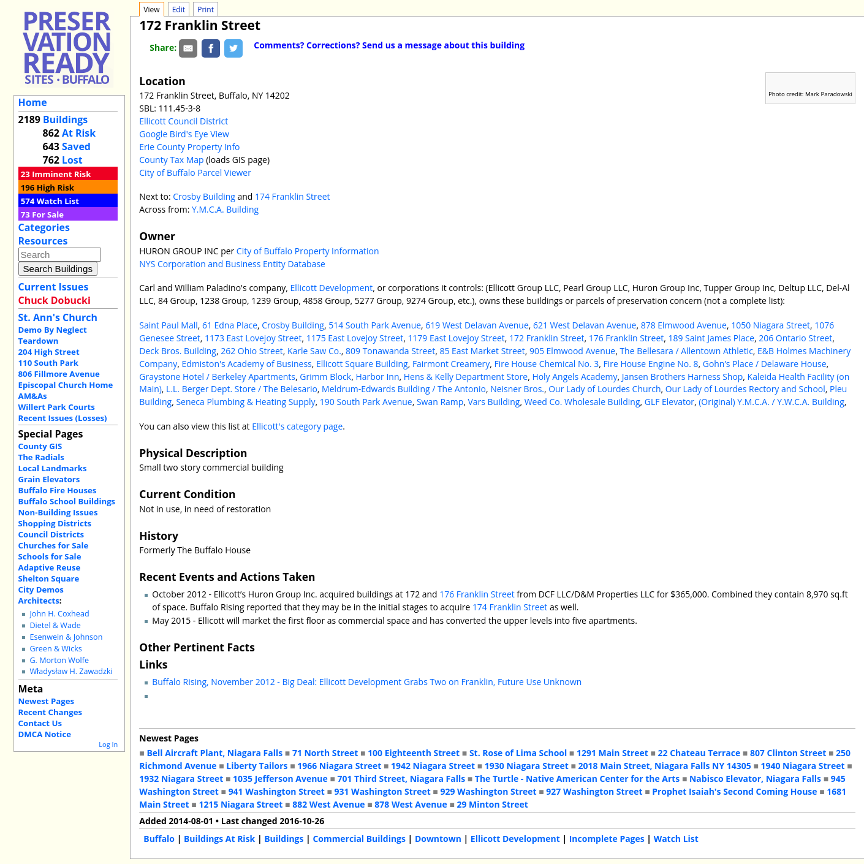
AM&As (32, 395)
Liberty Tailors (256, 765)
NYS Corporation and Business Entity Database (232, 264)
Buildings (65, 119)
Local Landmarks (52, 468)
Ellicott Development (331, 288)
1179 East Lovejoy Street (455, 338)
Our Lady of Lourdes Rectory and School (745, 389)
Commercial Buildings (359, 838)
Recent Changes (50, 712)
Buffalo (159, 838)
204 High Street (49, 351)
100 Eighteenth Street (414, 753)
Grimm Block (325, 376)
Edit (178, 9)
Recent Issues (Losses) (62, 417)
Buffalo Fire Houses (57, 490)
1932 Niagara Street (181, 778)
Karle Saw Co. (314, 351)
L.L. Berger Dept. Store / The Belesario (241, 389)
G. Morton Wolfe (59, 660)
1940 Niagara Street (802, 765)
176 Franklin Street (626, 338)
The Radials (41, 457)
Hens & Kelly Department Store (466, 376)
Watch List (58, 201)
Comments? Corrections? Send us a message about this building (389, 45)
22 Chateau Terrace (699, 753)
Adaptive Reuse (49, 567)
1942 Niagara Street (433, 765)
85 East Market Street (482, 351)
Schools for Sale (49, 556)
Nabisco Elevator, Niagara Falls (755, 778)
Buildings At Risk (219, 838)
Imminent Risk (61, 174)
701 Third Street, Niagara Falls (402, 778)
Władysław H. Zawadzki (70, 671)
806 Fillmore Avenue (59, 373)
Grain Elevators (49, 479)
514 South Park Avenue (374, 325)
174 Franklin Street (292, 196)
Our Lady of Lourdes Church (604, 389)
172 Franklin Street (546, 338)
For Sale (48, 214)
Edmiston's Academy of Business (247, 363)
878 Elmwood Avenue (684, 325)
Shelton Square (49, 578)
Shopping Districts (55, 523)
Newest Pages (46, 701)
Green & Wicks (55, 648)
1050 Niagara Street (770, 325)
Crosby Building (204, 196)
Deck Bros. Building (177, 351)
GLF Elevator (669, 401)
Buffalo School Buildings (67, 501)
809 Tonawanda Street (390, 351)
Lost (72, 160)
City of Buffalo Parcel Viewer (195, 172)
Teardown (38, 340)
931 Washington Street (383, 791)
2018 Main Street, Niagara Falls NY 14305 (664, 765)
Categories (44, 227)
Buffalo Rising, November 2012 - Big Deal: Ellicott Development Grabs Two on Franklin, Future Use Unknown (367, 682)
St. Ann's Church (57, 317)
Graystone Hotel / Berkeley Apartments (217, 376)
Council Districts (51, 534)
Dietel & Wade (54, 625)
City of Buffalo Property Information (308, 251)
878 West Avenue (410, 804)
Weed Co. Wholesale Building (582, 401)
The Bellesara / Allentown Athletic (686, 351)
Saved (76, 146)
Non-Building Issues (58, 512)
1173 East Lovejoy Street (253, 338)
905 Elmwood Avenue (572, 351)
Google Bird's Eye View (184, 134)
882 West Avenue (328, 804)
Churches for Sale (53, 545)
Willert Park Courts (56, 406)
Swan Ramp (440, 401)
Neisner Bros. (517, 389)
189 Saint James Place (711, 338)
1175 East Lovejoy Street (354, 338)
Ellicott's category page (297, 426)
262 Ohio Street (252, 351)
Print (205, 9)
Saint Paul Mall (168, 325)
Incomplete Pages (607, 838)
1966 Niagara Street (339, 765)
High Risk (55, 187)
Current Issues (53, 287)
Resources (43, 241)
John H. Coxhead (59, 613)
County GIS (40, 446)
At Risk (79, 133)
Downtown (438, 838)
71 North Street (325, 753)
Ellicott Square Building (362, 363)
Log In (108, 744)
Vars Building (494, 401)
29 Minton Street (492, 804)
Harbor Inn (377, 376)
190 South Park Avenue (366, 401)
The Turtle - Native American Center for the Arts (577, 778)
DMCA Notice (44, 734)
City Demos (41, 589)
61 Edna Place (229, 325)
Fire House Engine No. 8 (650, 363)
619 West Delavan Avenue (476, 325)
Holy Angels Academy (574, 376)
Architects (38, 600)
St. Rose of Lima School (518, 753)
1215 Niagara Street (240, 804)
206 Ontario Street (795, 338)
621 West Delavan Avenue (584, 325)
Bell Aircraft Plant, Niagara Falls (214, 753)
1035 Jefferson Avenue (280, 778)
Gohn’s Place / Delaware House (765, 363)
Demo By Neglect (52, 329)
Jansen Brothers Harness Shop (682, 376)
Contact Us (40, 723)
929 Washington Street (488, 791)
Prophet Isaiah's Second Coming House (734, 791)
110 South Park (48, 362)
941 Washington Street (277, 791)
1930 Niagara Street (527, 765)
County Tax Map (171, 159)
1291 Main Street (612, 753)
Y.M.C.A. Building (225, 209)
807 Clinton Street (788, 753)
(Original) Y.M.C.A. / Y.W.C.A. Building (771, 401)
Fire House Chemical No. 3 (546, 363)
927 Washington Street (594, 791)
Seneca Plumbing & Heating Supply (245, 401)
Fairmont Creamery (451, 363)
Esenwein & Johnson (65, 637)
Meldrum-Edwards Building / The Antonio (404, 389)
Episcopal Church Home (65, 384)
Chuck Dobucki (54, 300)
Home (32, 102)
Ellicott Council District (183, 121)
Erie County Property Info (189, 147)
